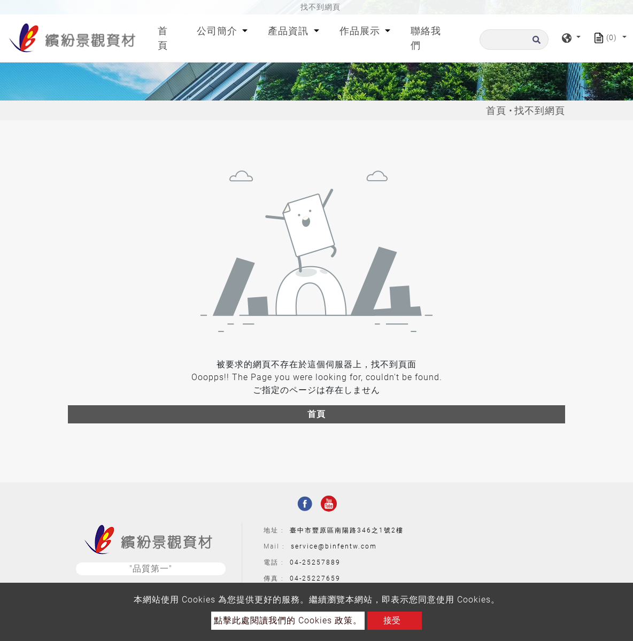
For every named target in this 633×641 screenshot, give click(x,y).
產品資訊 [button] (289, 30)
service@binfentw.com (334, 546)
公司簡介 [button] (218, 30)
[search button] (535, 43)
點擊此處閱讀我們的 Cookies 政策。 (288, 620)
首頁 (169, 38)
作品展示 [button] (361, 30)
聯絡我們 (426, 38)
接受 (391, 620)
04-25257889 (315, 562)
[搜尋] (514, 39)
